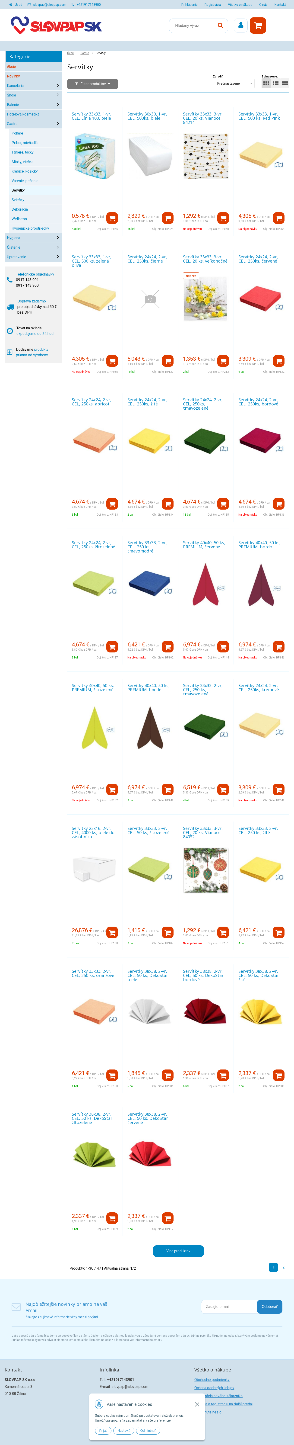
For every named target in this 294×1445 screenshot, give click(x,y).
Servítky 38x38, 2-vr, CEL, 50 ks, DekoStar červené (147, 1118)
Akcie (11, 66)
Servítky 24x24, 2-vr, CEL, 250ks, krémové (258, 687)
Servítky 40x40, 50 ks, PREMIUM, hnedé (148, 687)
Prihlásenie (189, 4)
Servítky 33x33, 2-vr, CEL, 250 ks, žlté (258, 830)
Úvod (18, 4)
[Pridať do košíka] (112, 218)
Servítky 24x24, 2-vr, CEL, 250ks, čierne (147, 259)
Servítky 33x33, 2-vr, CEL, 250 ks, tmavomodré (147, 547)
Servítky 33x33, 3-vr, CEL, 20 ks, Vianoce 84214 (203, 118)
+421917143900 (89, 4)
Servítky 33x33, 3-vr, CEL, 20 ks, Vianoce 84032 (203, 832)
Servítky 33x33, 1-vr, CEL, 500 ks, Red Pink (259, 116)
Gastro (84, 53)
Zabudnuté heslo (207, 1412)
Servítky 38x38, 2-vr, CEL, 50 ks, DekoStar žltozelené (92, 1118)
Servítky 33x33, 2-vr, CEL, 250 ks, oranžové (93, 973)
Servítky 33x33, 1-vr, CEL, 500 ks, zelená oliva (91, 261)
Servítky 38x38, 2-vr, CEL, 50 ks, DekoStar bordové (203, 975)
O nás (263, 4)
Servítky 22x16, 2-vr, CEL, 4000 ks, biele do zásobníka (93, 832)
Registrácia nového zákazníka (218, 1396)
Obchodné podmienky (212, 1380)
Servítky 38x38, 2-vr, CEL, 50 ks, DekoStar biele (147, 975)
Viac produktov (178, 1251)
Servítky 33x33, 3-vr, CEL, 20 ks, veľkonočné (205, 259)
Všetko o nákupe (240, 4)
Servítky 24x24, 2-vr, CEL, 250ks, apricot (91, 402)
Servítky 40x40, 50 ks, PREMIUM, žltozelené (93, 687)
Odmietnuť (148, 1430)
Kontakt (280, 4)
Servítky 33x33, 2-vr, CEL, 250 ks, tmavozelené (203, 690)
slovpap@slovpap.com (49, 4)
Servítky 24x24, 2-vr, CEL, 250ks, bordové (258, 402)
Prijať (103, 1430)
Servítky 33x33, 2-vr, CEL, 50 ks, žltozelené (148, 830)
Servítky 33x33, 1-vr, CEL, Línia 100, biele (91, 116)
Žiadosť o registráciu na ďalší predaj (223, 1404)
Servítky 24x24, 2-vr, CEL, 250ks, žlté (147, 402)
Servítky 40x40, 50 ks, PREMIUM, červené (204, 544)
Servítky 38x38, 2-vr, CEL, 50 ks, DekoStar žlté (258, 975)
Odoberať (270, 1307)
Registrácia (213, 4)
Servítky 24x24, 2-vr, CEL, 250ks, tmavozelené (203, 404)
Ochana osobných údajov (214, 1388)
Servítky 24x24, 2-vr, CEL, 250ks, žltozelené (93, 544)
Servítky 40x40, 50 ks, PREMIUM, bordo (259, 544)
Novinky (13, 76)
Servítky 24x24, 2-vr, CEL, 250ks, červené (258, 259)
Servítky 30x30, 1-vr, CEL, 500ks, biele (147, 116)
